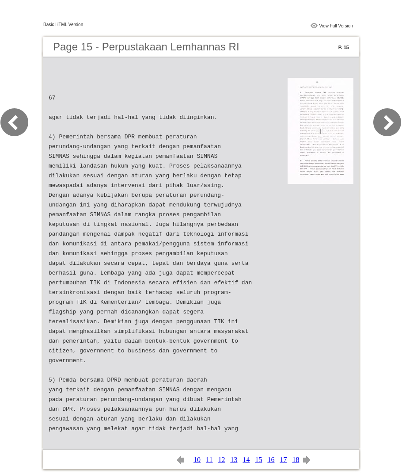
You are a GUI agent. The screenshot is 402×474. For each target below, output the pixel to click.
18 (295, 459)
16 (270, 459)
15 (258, 459)
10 (197, 459)
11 (209, 459)
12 (221, 459)
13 (233, 459)
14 (246, 459)
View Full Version (336, 25)
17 (283, 459)
